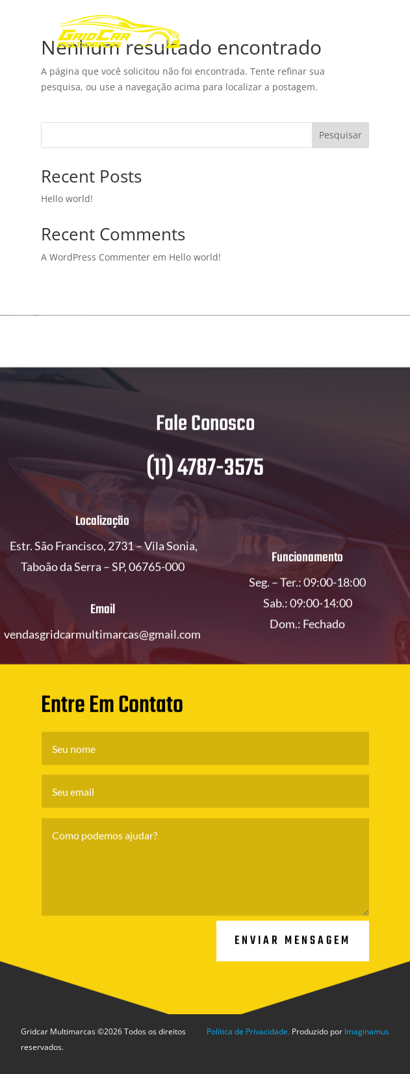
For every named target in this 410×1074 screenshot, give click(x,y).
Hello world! (67, 198)
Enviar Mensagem (293, 952)
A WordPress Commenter (95, 257)
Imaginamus (366, 1031)
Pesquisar (340, 135)
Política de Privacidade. (248, 1031)
